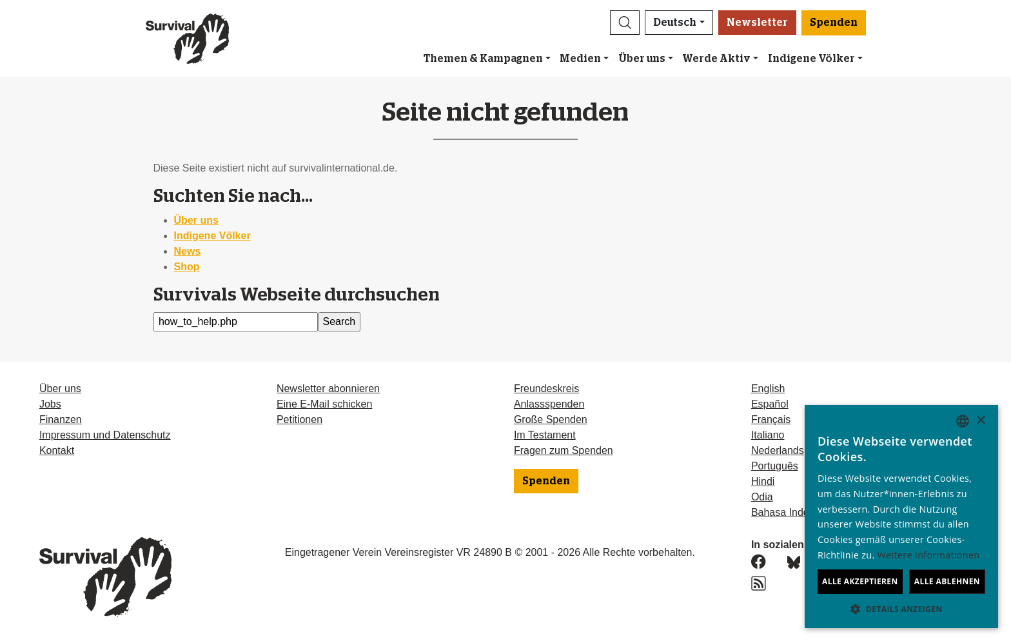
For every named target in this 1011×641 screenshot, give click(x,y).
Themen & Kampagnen (483, 59)
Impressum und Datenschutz (105, 434)
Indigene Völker (811, 59)
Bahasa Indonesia (792, 512)
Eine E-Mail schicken (325, 404)
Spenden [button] (834, 22)
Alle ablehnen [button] (947, 581)
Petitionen (299, 419)
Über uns (641, 59)
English (768, 388)
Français (770, 419)
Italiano (768, 434)
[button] (625, 22)
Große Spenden (550, 419)
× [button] (980, 421)
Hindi (762, 481)
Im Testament (545, 434)
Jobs (50, 404)
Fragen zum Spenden (563, 450)
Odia (762, 496)
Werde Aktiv (716, 59)
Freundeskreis (546, 388)
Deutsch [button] (674, 22)
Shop (187, 266)
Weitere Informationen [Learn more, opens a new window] (929, 555)
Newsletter (757, 22)
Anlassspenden (549, 404)
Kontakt (56, 450)
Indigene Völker (212, 235)
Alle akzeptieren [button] (860, 581)
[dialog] (901, 516)
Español (770, 404)
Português (774, 465)
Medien (580, 59)
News (187, 251)
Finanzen (60, 419)
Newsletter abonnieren (328, 388)
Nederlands (777, 450)
